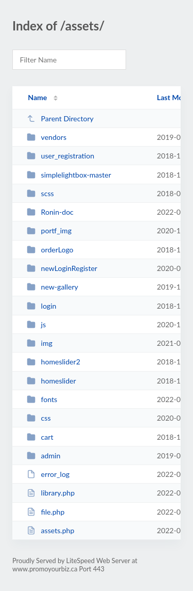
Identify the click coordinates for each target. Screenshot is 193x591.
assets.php (50, 530)
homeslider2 (53, 361)
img (39, 343)
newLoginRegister (62, 268)
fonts (42, 399)
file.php (45, 511)
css (38, 417)
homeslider (51, 380)
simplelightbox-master (69, 174)
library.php (51, 492)
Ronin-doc (50, 211)
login (41, 305)
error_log (48, 474)
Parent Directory (60, 118)
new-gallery (52, 286)
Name (37, 97)
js (36, 324)
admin (43, 455)
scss (40, 193)
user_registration (60, 155)
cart (40, 437)
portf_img (49, 230)
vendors (46, 137)
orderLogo (50, 249)
